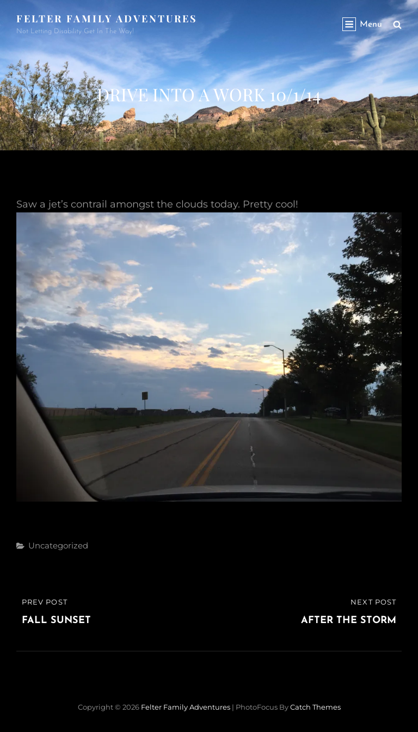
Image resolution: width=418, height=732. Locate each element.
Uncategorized (58, 545)
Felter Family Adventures (107, 18)
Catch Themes (315, 707)
